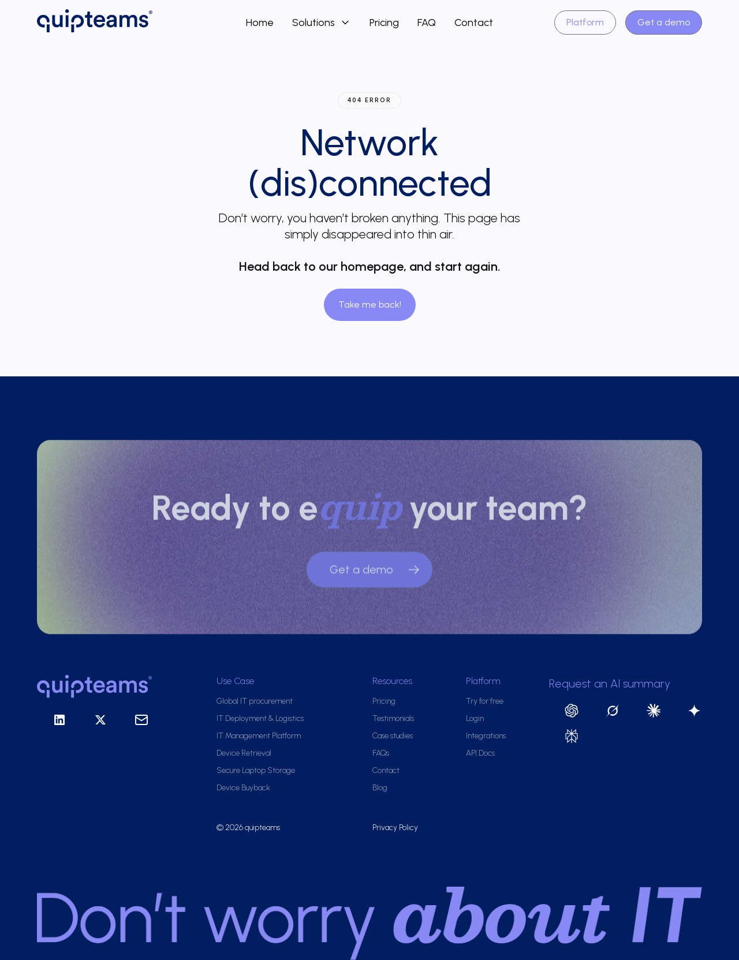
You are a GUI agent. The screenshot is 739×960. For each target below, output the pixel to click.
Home (260, 22)
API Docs (480, 753)
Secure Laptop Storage (256, 770)
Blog (379, 788)
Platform (585, 22)
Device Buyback (243, 788)
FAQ (426, 22)
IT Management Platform (259, 736)
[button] (321, 22)
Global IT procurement (255, 701)
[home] (141, 22)
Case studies (392, 736)
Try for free (484, 701)
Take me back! (369, 304)
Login (475, 718)
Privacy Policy (395, 827)
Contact (473, 22)
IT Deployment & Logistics (260, 718)
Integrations (486, 736)
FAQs (380, 753)
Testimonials (393, 718)
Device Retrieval (244, 753)
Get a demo (663, 22)
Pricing (384, 22)
